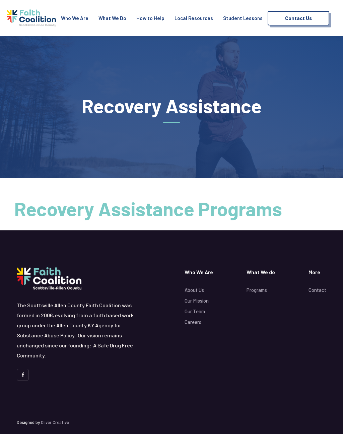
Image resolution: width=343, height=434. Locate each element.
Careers (193, 322)
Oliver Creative (55, 422)
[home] (31, 18)
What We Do (112, 18)
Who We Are (74, 18)
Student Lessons (243, 18)
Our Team (195, 311)
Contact (317, 290)
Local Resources (194, 18)
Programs (257, 290)
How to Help (150, 18)
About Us (194, 290)
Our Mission (197, 301)
